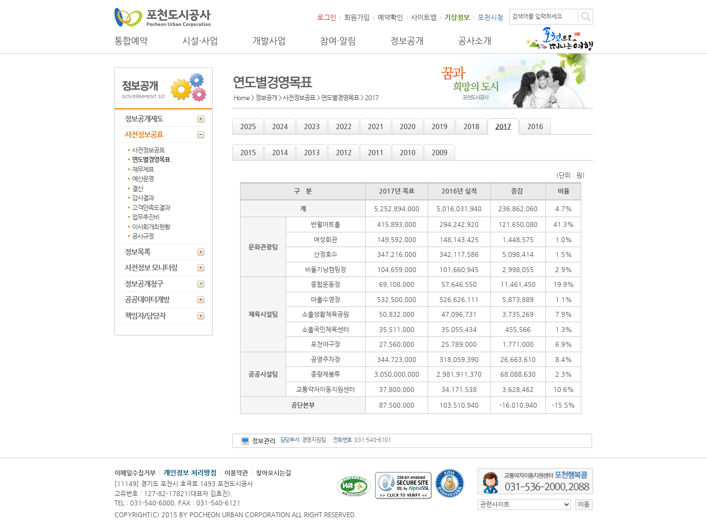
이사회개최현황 (151, 226)
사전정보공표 (144, 134)
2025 (248, 126)
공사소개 (474, 41)
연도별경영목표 (151, 159)
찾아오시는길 (273, 472)
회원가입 (357, 17)
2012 (344, 152)
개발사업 (269, 41)
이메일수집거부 (135, 472)
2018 (471, 126)
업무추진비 (145, 217)
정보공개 (407, 41)
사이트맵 (423, 17)
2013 (312, 152)
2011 (375, 152)
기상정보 (457, 17)
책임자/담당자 (145, 315)
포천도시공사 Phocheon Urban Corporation (162, 17)
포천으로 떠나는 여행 (559, 39)
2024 (280, 126)
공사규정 (143, 236)
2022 (344, 126)
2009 (439, 152)
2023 (312, 126)
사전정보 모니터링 (151, 267)
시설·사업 (200, 41)
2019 (439, 126)
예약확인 (390, 17)
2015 (248, 152)
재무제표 (143, 169)
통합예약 (131, 41)
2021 (375, 126)
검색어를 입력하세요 (537, 16)
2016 (535, 126)
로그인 (326, 17)
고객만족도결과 (151, 207)
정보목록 (137, 252)
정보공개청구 (144, 283)
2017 (503, 126)
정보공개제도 (144, 118)
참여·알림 (338, 41)
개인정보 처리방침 (190, 472)
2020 (407, 126)
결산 (137, 188)
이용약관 (236, 472)
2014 (280, 152)
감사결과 (143, 197)
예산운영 (143, 178)
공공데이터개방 (147, 299)
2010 (407, 152)
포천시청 (490, 17)
